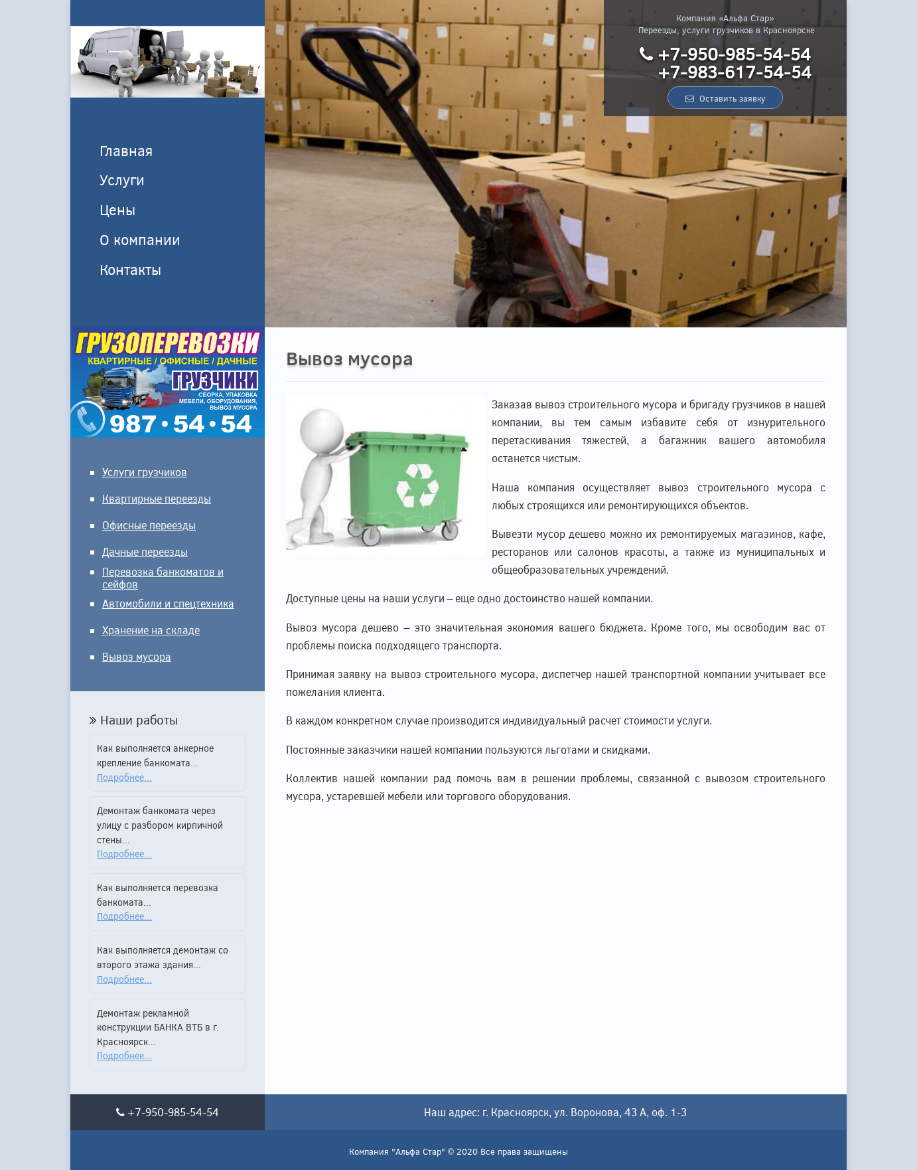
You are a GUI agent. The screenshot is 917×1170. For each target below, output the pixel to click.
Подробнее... (124, 777)
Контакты (130, 269)
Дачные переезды (145, 551)
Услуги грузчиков (144, 472)
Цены (117, 209)
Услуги (122, 179)
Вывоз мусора (136, 656)
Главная (126, 150)
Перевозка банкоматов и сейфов (163, 577)
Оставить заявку (725, 98)
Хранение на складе (151, 630)
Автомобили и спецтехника (168, 603)
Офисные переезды (149, 525)
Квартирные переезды (156, 498)
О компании (140, 239)
